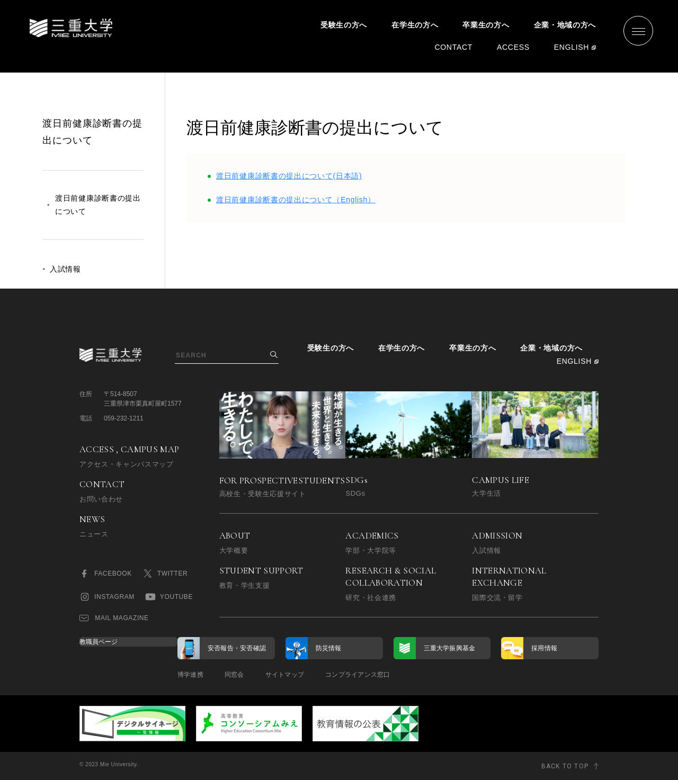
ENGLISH (571, 47)
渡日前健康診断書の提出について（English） (296, 199)
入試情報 (65, 269)
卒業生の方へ (485, 25)
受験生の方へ (343, 25)
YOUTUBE (169, 596)
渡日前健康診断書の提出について (98, 205)
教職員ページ (98, 641)
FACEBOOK (105, 573)
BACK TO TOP (564, 766)
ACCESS (513, 47)
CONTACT (453, 47)
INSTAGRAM (107, 596)
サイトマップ (284, 674)
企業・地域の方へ (565, 25)
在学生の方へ (414, 25)
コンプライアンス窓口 (357, 674)
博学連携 (190, 674)
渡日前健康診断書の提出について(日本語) (289, 176)
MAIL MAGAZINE (114, 618)
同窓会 (234, 674)
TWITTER (165, 573)
